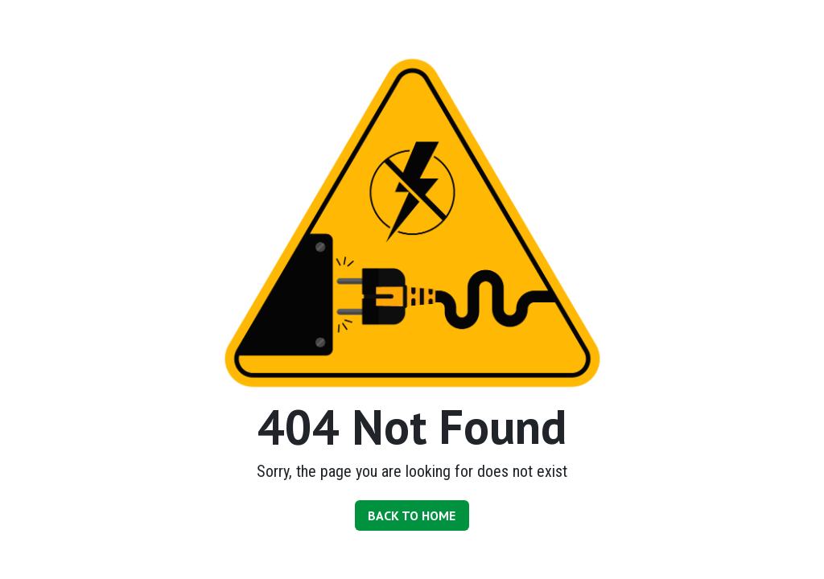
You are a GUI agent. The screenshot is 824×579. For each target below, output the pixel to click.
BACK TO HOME (411, 515)
